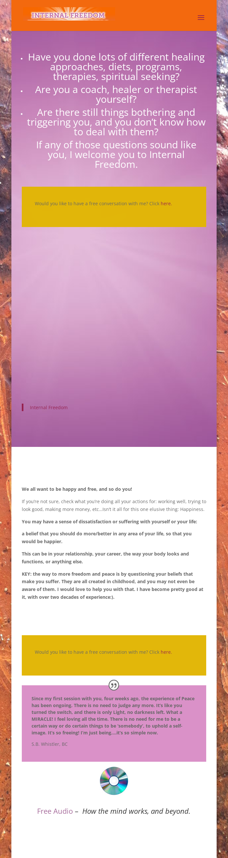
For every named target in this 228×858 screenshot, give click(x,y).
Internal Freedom (49, 407)
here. (166, 203)
